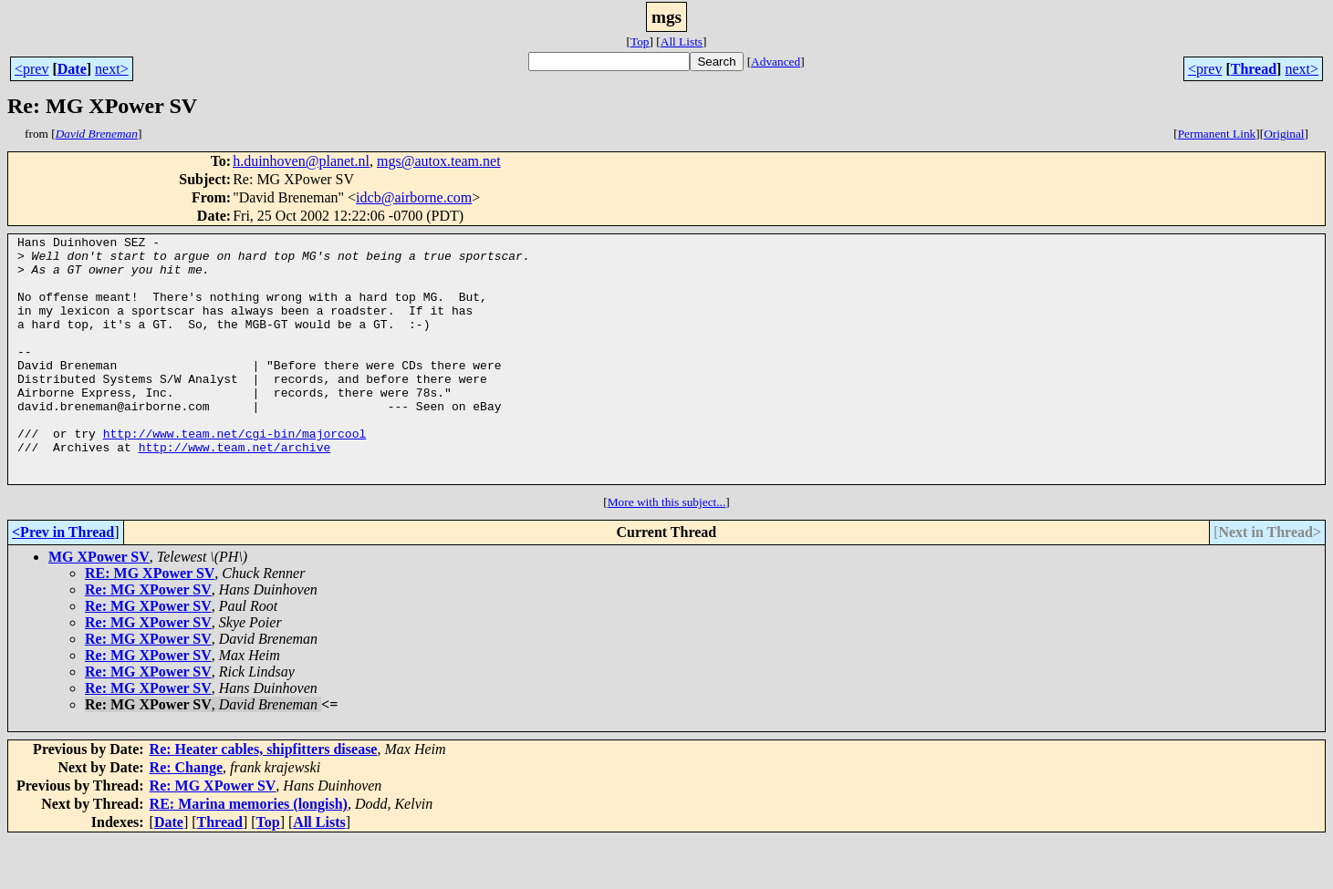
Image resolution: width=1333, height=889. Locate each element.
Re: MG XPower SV (148, 638)
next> (112, 69)
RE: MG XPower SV (149, 622)
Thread (1253, 69)
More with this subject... (667, 551)
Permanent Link (1217, 133)
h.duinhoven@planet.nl (301, 161)
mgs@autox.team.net (439, 161)
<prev (31, 69)
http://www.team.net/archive (235, 490)
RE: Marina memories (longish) (249, 853)
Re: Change (186, 816)
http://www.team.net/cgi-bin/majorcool (235, 474)
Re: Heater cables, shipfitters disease (264, 798)
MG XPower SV (99, 606)
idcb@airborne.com (414, 197)
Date (72, 69)
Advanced (775, 61)
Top (640, 41)
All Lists (682, 41)
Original (1284, 133)
